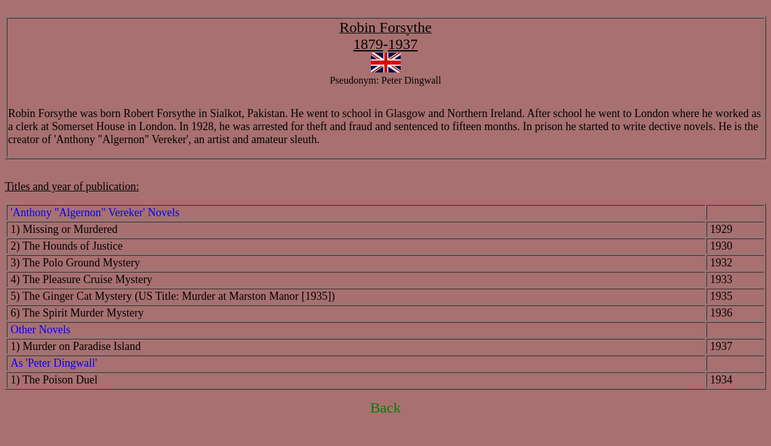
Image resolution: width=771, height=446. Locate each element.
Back (385, 408)
